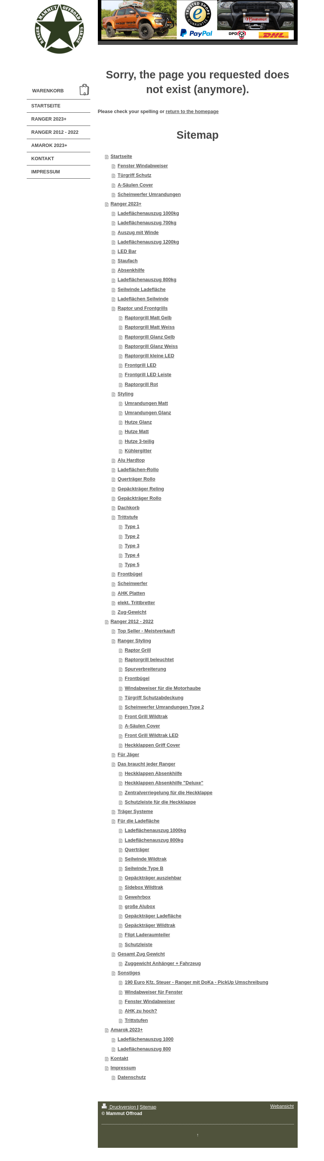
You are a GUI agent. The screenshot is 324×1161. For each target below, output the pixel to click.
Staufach (128, 260)
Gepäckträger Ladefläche (153, 916)
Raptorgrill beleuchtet (149, 659)
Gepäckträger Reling (141, 489)
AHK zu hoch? (141, 1011)
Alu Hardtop (131, 460)
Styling (126, 394)
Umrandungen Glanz (148, 412)
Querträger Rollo (136, 479)
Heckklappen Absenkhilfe (153, 773)
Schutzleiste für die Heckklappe (160, 802)
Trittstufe (128, 517)
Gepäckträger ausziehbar (153, 878)
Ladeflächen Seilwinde (143, 299)
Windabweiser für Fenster (154, 992)
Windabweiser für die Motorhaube (163, 688)
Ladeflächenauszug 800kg (147, 279)
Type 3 (132, 545)
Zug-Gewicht (132, 612)
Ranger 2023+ (126, 204)
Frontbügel (130, 574)
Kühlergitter (138, 450)
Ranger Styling (134, 640)
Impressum (123, 1068)
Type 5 (132, 564)
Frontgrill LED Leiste (148, 374)
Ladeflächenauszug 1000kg (148, 213)
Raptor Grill (138, 650)
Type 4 (132, 555)
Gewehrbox (138, 897)
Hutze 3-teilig (139, 441)
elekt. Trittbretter (136, 602)
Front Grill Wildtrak (146, 716)
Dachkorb (129, 507)
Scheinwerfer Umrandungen (149, 194)
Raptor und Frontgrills (143, 308)
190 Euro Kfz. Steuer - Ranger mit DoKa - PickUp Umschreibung (196, 982)
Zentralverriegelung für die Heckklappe (168, 792)
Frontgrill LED (140, 365)
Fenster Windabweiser (143, 165)
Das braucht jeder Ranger (146, 764)
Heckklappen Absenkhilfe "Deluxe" (164, 783)
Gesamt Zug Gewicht (141, 954)
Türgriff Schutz (135, 175)
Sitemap (148, 1107)
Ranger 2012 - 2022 (132, 621)
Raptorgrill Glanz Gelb (150, 337)
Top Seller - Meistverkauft (146, 631)
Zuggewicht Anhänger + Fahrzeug (163, 963)
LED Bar (127, 251)
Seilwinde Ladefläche (142, 289)
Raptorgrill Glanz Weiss (151, 346)
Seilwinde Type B (144, 868)
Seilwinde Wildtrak (145, 859)
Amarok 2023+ (127, 1029)
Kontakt (119, 1058)
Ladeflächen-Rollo (138, 469)
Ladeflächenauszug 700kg (147, 222)
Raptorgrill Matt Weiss (150, 327)
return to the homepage (192, 111)
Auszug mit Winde (138, 232)
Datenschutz (132, 1077)
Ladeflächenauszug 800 (144, 1049)
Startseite (121, 156)
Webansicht (282, 1106)
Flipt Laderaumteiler (147, 934)
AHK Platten (131, 593)
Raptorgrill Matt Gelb (148, 317)
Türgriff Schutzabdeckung (154, 697)
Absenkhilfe (131, 270)
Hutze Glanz (138, 422)
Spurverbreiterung (145, 669)
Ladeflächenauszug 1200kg (148, 242)
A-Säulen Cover (135, 185)
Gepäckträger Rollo (139, 498)
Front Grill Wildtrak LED (151, 735)
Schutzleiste (138, 944)
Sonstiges (129, 973)
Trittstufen (136, 1020)
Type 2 (132, 536)
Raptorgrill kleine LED (149, 355)
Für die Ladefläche (139, 821)
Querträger (137, 849)
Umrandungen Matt (146, 403)
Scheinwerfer (133, 583)
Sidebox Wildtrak (144, 887)
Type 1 (132, 526)
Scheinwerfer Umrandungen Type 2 (164, 707)
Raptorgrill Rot (141, 384)
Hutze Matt (137, 431)
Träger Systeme (135, 811)
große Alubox (140, 906)
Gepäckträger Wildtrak (150, 925)
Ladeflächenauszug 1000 (145, 1039)
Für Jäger (128, 754)
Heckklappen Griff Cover (152, 745)
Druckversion (119, 1107)
